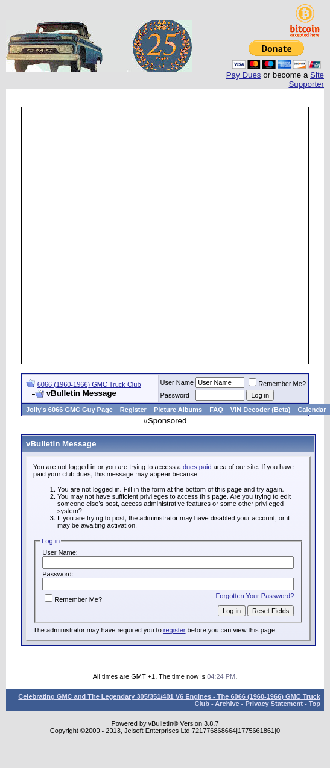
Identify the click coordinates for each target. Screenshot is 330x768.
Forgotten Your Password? (255, 595)
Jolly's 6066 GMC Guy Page (69, 409)
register (174, 630)
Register (133, 409)
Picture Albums (178, 409)
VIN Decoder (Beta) (260, 409)
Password (174, 395)
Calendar (311, 409)
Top (314, 703)
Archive (227, 703)
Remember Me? (277, 383)
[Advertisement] (154, 235)
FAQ (216, 409)
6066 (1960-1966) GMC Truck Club (89, 384)
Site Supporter (306, 79)
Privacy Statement (273, 703)
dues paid (197, 466)
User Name (177, 382)
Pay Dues (243, 75)
